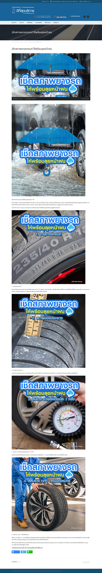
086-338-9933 (61, 17)
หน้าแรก (14, 22)
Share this (86, 562)
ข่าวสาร (21, 22)
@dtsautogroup (75, 16)
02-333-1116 (46, 1)
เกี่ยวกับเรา (48, 22)
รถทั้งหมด (29, 22)
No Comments (86, 98)
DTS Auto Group (18, 570)
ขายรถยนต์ (38, 22)
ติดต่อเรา (56, 22)
